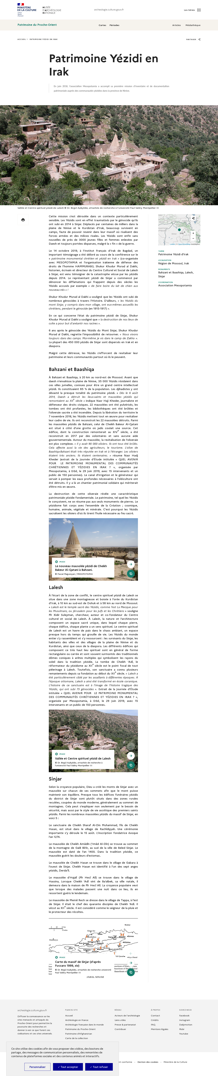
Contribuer (120, 1029)
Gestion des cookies (147, 1062)
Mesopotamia (90, 86)
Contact (155, 1015)
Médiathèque (192, 25)
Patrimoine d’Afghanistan (78, 1033)
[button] (179, 230)
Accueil (22, 39)
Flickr (181, 1029)
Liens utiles (120, 1020)
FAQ (153, 1024)
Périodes (114, 25)
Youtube (183, 1033)
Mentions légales (159, 1029)
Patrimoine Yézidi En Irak (44, 39)
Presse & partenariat (125, 1024)
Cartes (102, 25)
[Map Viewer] (179, 229)
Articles (176, 25)
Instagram (184, 1020)
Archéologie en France (76, 1020)
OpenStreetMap (184, 244)
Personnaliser (37, 1067)
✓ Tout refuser (99, 1067)
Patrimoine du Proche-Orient (37, 24)
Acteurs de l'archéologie (127, 1015)
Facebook (184, 1015)
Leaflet (172, 244)
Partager (193, 39)
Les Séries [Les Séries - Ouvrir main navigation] (192, 9)
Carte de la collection (76, 1038)
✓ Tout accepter (68, 1067)
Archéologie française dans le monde (84, 1024)
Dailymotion (185, 1024)
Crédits (155, 1020)
